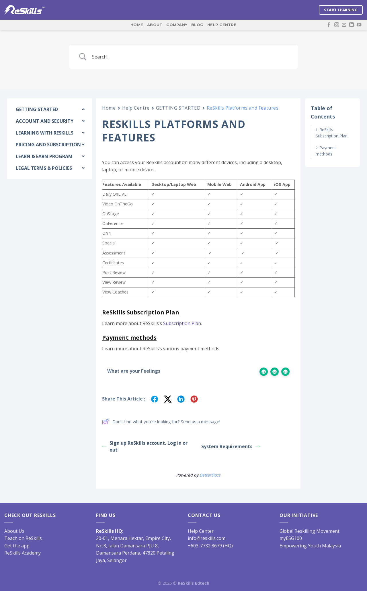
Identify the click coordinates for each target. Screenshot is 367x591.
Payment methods (326, 151)
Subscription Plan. (182, 323)
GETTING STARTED (178, 108)
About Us (14, 531)
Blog (197, 25)
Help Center (201, 531)
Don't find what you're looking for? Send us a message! (161, 421)
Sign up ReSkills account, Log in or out (145, 446)
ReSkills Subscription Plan (332, 133)
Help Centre (222, 25)
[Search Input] (191, 57)
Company (176, 25)
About (154, 25)
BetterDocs (210, 475)
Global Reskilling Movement (309, 531)
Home (136, 25)
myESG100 (291, 538)
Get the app (17, 546)
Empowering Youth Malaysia (310, 546)
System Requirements (230, 446)
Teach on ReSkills (23, 538)
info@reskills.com (206, 538)
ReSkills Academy (22, 553)
